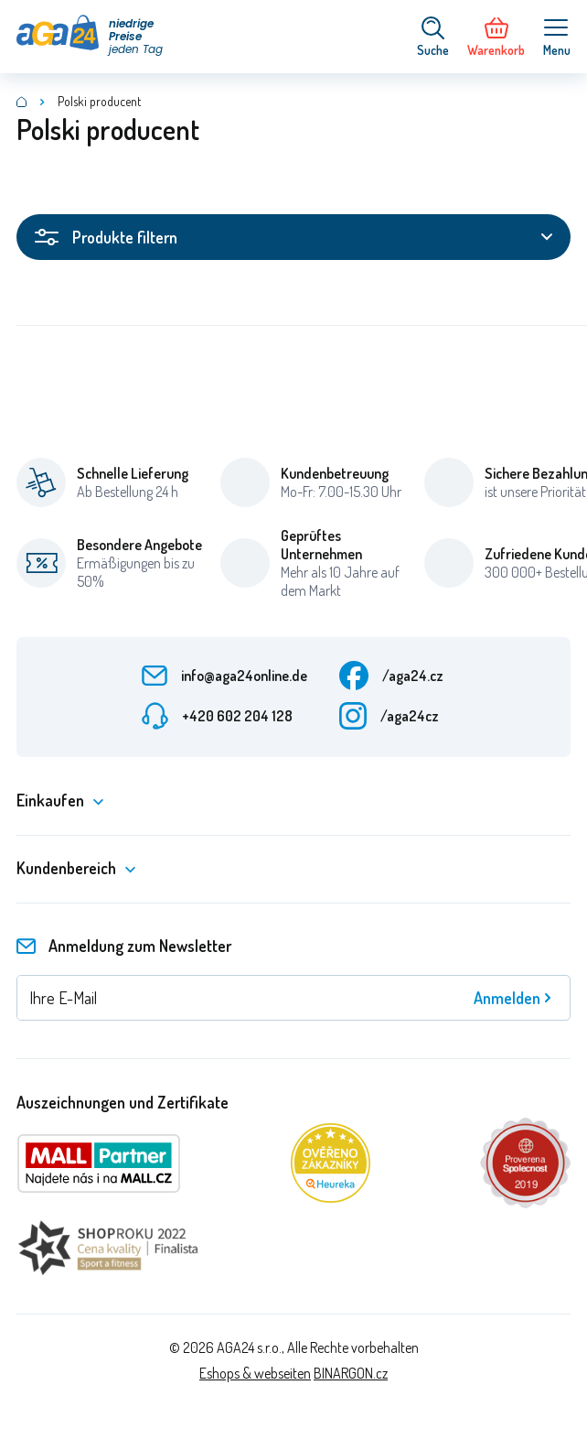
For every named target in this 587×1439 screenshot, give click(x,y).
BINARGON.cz (351, 1373)
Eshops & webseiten (255, 1373)
